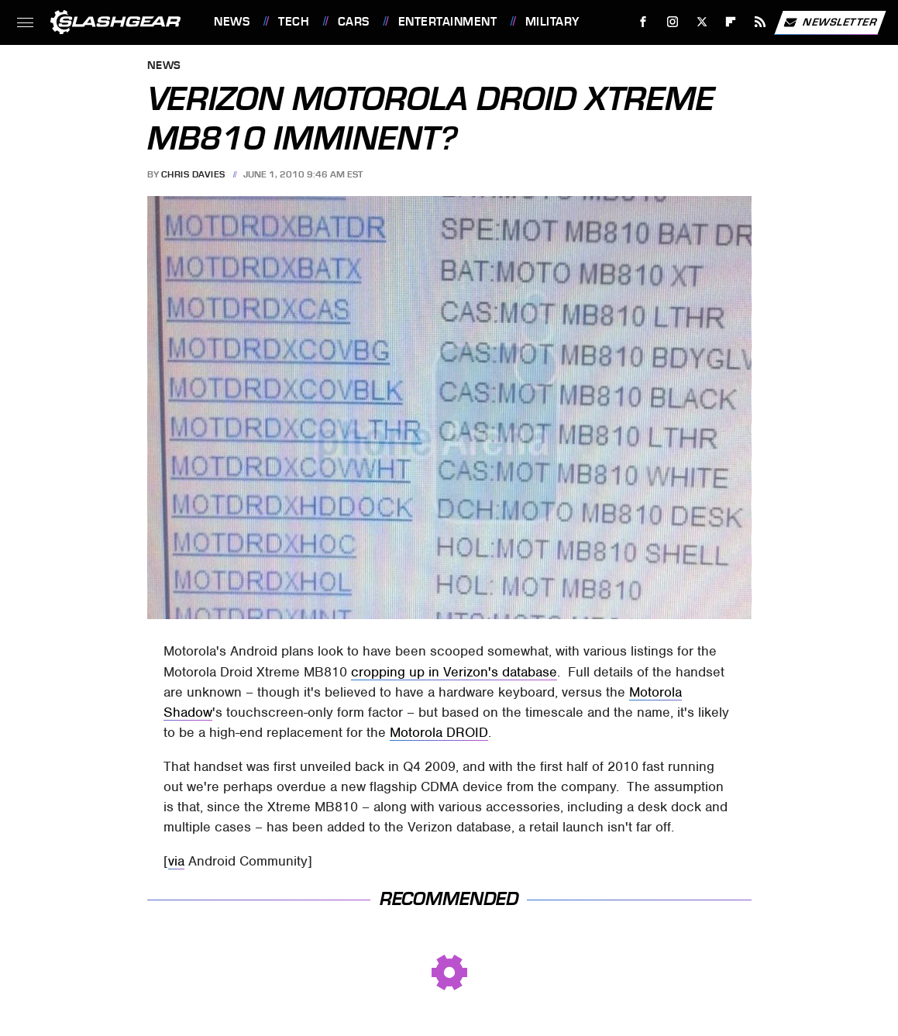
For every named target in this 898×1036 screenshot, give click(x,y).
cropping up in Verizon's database (454, 671)
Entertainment (447, 22)
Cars (354, 22)
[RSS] (760, 22)
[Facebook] (643, 22)
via (176, 860)
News (231, 22)
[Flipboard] (731, 22)
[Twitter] (701, 22)
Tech (293, 22)
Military (552, 22)
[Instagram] (673, 22)
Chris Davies (193, 174)
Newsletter (830, 22)
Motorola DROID (439, 732)
